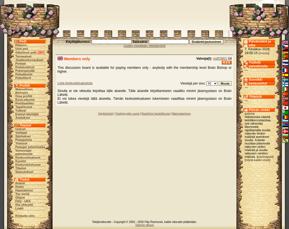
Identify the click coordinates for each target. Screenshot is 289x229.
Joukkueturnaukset (29, 60)
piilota (250, 113)
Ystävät (20, 110)
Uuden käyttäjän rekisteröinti (144, 46)
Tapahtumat (24, 107)
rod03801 (220, 58)
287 (40, 52)
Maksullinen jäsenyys (24, 91)
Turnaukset (23, 56)
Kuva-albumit (25, 99)
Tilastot (20, 168)
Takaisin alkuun (144, 225)
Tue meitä (22, 194)
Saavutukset (24, 171)
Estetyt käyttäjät (27, 114)
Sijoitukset (23, 136)
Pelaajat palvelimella (30, 147)
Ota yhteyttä (24, 204)
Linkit (19, 208)
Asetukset (22, 117)
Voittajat (21, 132)
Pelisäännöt (24, 74)
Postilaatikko (24, 103)
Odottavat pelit (26, 52)
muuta (264, 53)
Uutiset (20, 129)
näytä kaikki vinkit (257, 160)
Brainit (20, 183)
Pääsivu (21, 45)
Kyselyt (20, 161)
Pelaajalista (23, 139)
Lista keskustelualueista (75, 83)
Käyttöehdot (105, 113)
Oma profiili (23, 96)
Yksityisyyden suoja (127, 113)
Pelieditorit (23, 78)
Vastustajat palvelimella (24, 152)
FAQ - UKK (23, 201)
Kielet (19, 186)
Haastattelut (24, 190)
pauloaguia (265, 156)
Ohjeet (20, 197)
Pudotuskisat (25, 67)
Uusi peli (21, 48)
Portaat (20, 63)
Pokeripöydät (25, 70)
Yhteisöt (21, 143)
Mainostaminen (181, 113)
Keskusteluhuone (28, 164)
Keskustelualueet (27, 157)
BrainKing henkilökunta (155, 113)
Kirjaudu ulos (25, 215)
